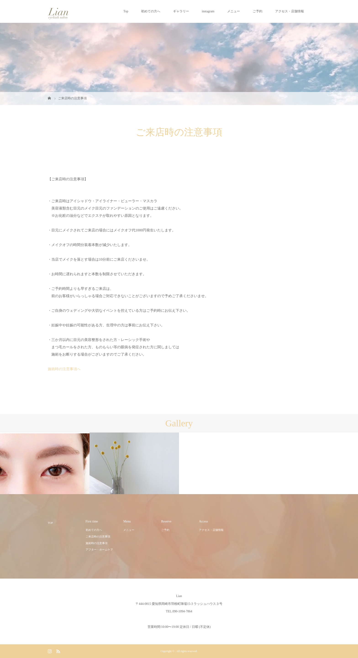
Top (125, 11)
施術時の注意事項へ (64, 369)
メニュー (233, 11)
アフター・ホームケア (99, 549)
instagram (208, 11)
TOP (50, 522)
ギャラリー (181, 11)
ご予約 (257, 11)
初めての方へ (150, 11)
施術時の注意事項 (97, 543)
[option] (45, 463)
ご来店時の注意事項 (98, 536)
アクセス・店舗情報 (289, 11)
